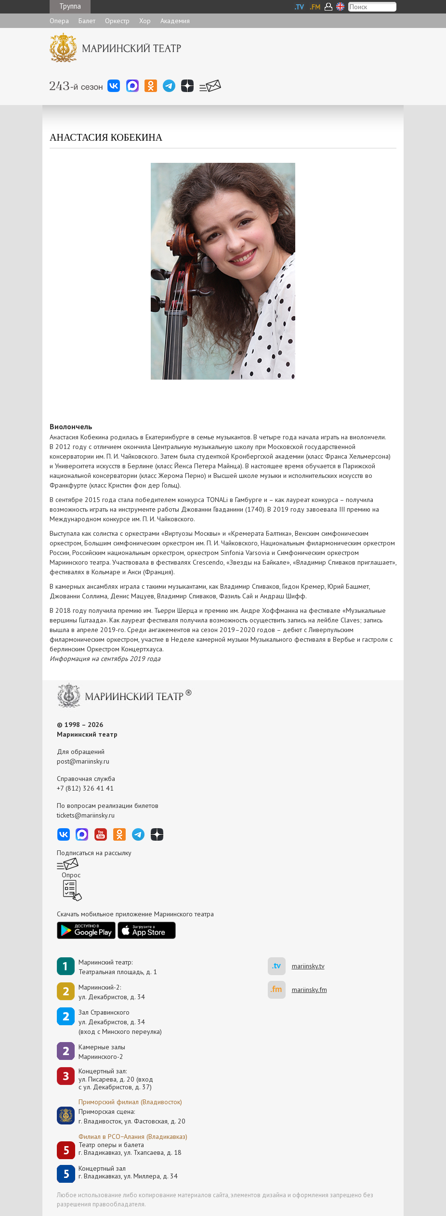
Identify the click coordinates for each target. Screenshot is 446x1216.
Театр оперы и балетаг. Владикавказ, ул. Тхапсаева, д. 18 (130, 1148)
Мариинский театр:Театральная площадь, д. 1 (118, 967)
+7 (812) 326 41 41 (85, 788)
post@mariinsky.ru (83, 761)
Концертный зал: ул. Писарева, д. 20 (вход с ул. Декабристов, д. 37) (116, 1079)
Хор (145, 20)
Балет (87, 20)
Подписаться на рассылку (94, 852)
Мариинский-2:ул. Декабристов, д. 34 (112, 992)
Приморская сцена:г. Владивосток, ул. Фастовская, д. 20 (122, 1116)
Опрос (71, 875)
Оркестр (117, 20)
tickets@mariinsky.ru (86, 815)
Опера (59, 20)
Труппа (70, 6)
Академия (175, 20)
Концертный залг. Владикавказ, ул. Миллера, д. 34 (128, 1172)
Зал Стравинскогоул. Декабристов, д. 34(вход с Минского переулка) (120, 1022)
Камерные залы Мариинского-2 (102, 1052)
